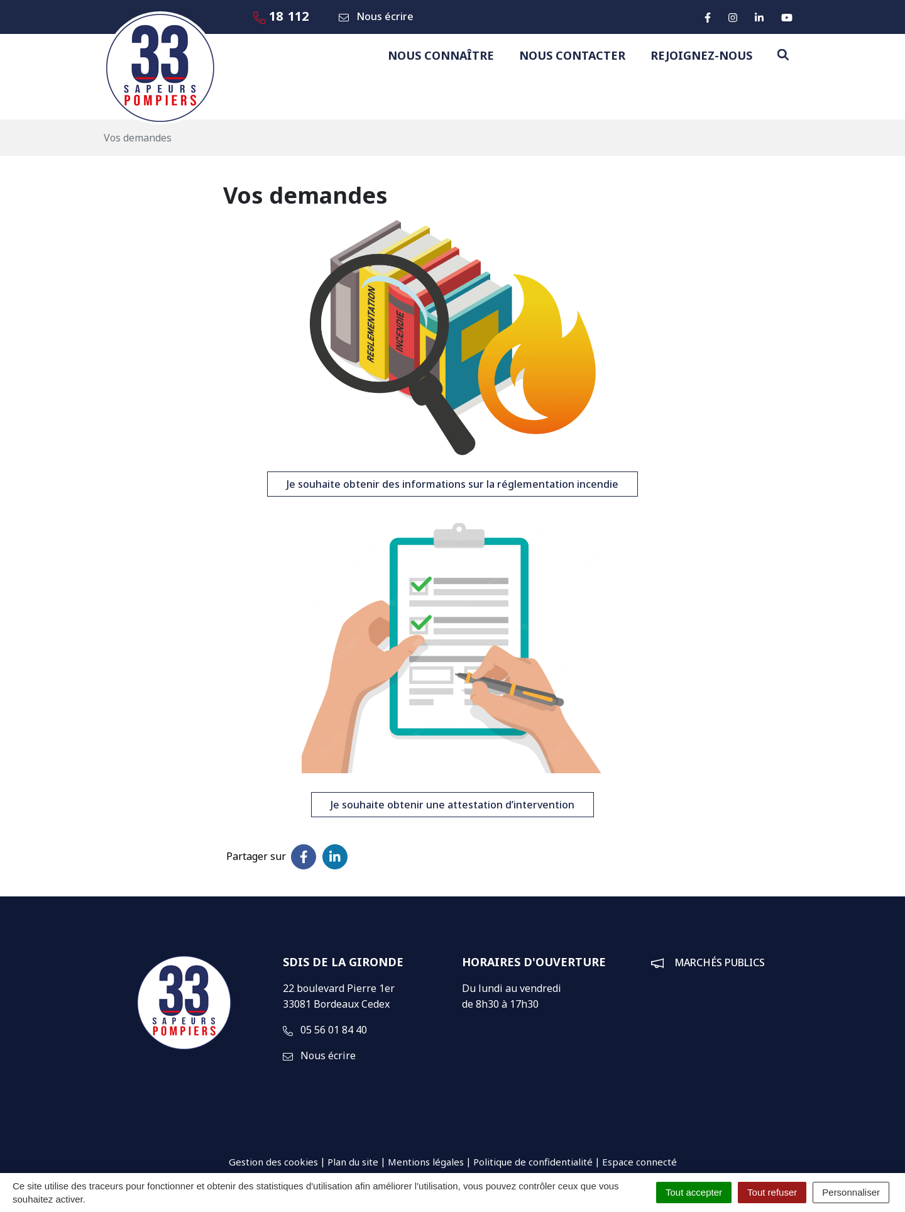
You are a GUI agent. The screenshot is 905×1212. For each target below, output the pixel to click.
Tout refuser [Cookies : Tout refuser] (772, 1192)
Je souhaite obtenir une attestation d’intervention (452, 805)
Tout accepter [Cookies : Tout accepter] (694, 1192)
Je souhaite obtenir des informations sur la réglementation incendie (452, 484)
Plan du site (352, 1161)
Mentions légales (426, 1161)
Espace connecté (639, 1161)
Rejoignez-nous (701, 55)
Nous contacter (572, 55)
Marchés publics (719, 962)
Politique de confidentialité (533, 1161)
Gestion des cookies (273, 1161)
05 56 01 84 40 (325, 1030)
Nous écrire (319, 1055)
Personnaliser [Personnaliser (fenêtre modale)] (851, 1192)
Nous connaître (441, 55)
